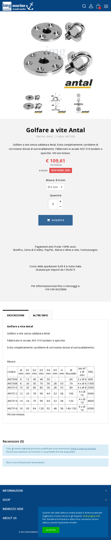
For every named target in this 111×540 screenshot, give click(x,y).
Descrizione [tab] (15, 315)
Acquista (55, 220)
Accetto (51, 530)
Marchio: (41, 136)
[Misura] (55, 187)
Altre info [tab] (40, 315)
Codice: (60, 136)
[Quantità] (53, 204)
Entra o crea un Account (83, 448)
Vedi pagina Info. (92, 516)
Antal (50, 136)
